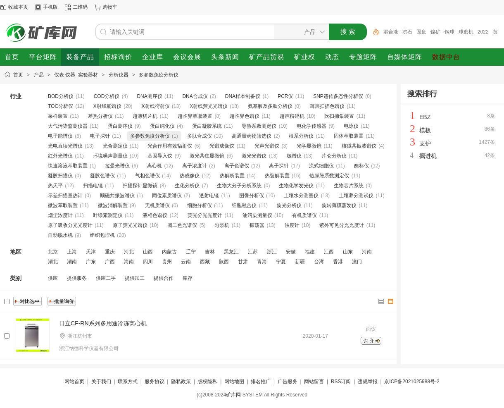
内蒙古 (169, 252)
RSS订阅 (341, 381)
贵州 (167, 262)
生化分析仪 (187, 185)
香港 (338, 262)
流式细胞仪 (321, 166)
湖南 (72, 262)
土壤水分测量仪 (301, 195)
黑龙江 (231, 252)
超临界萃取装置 (195, 116)
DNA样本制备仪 (242, 96)
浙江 (272, 252)
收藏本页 (18, 7)
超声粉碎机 (292, 116)
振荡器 (257, 225)
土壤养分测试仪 (356, 195)
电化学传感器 (311, 126)
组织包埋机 (102, 235)
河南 (367, 252)
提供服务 (77, 278)
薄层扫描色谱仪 (327, 106)
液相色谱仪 (155, 215)
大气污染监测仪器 (68, 126)
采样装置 (58, 116)
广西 (110, 262)
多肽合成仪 (199, 136)
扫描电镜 (93, 185)
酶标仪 (361, 166)
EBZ (424, 117)
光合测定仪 (115, 146)
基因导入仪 (159, 156)
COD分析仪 (107, 96)
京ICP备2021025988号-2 (411, 381)
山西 (148, 252)
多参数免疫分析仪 (158, 75)
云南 (186, 262)
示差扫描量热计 (65, 195)
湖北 (53, 262)
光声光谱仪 (266, 146)
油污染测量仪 (257, 215)
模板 (425, 130)
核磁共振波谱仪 (359, 146)
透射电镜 (209, 195)
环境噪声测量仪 (110, 156)
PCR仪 (285, 96)
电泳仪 (351, 126)
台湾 (319, 262)
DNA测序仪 (149, 96)
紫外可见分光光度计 (341, 225)
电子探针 (100, 136)
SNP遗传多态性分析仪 (338, 96)
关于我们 (101, 381)
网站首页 (74, 381)
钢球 (449, 32)
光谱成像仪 (221, 146)
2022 (483, 32)
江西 (329, 252)
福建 (310, 252)
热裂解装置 (277, 176)
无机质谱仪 (157, 205)
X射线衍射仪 (156, 106)
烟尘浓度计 (60, 215)
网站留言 (314, 381)
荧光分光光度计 (205, 215)
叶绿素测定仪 (108, 215)
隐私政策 (181, 381)
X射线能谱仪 (107, 106)
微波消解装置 (113, 205)
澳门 (357, 262)
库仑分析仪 (334, 156)
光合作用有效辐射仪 (169, 146)
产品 (39, 75)
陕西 (224, 262)
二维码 (80, 7)
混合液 (390, 32)
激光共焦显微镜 (207, 156)
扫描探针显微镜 (140, 185)
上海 (72, 252)
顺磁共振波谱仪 (117, 195)
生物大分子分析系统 (239, 185)
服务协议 (154, 381)
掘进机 (428, 156)
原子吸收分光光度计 (70, 225)
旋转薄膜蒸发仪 (339, 205)
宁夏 (281, 262)
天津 (91, 252)
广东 (91, 262)
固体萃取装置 (349, 136)
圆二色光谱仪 (182, 225)
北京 (53, 252)
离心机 (154, 166)
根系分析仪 (301, 136)
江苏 (253, 252)
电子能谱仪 (60, 136)
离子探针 (279, 166)
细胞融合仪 (244, 205)
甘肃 (243, 262)
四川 (148, 262)
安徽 (291, 252)
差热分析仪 (100, 116)
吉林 (210, 252)
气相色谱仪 (147, 176)
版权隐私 (207, 381)
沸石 (407, 32)
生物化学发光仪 (296, 185)
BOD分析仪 (61, 96)
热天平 (55, 185)
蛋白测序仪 (120, 126)
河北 (129, 252)
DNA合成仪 (194, 96)
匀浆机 (221, 225)
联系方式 (128, 381)
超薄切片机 (145, 116)
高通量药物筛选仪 (251, 136)
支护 (425, 143)
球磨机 (466, 32)
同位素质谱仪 (167, 195)
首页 (18, 75)
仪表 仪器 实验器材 (76, 75)
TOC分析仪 (60, 106)
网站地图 (234, 381)
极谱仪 (294, 156)
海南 (129, 262)
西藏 (205, 262)
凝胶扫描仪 (60, 176)
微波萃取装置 (63, 205)
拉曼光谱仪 (117, 166)
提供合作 (164, 278)
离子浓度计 (194, 166)
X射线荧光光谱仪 (209, 106)
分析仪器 (118, 75)
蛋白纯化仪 (162, 126)
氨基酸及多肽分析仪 (270, 106)
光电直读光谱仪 (65, 146)
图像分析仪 (251, 195)
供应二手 (106, 278)
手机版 (50, 7)
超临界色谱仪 (244, 116)
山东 (348, 252)
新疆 (300, 262)
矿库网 (233, 395)
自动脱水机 (60, 235)
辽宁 (191, 252)
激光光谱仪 (254, 156)
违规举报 (368, 381)
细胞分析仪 (199, 205)
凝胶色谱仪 (102, 176)
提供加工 (135, 278)
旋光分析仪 (289, 205)
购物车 (109, 7)
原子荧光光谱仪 (130, 225)
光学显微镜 (309, 146)
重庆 (110, 252)
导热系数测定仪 (259, 126)
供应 (53, 278)
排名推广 (261, 381)
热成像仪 (190, 176)
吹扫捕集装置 (339, 116)
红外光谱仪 (60, 156)
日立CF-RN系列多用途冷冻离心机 (103, 323)
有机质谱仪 (304, 215)
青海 (262, 262)
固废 (421, 32)
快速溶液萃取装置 (68, 166)
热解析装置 (232, 176)
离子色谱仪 (236, 166)
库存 (188, 278)
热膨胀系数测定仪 (329, 176)
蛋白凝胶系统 (207, 126)
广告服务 (287, 381)
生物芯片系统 (349, 185)
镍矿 (435, 32)
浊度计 (292, 225)
